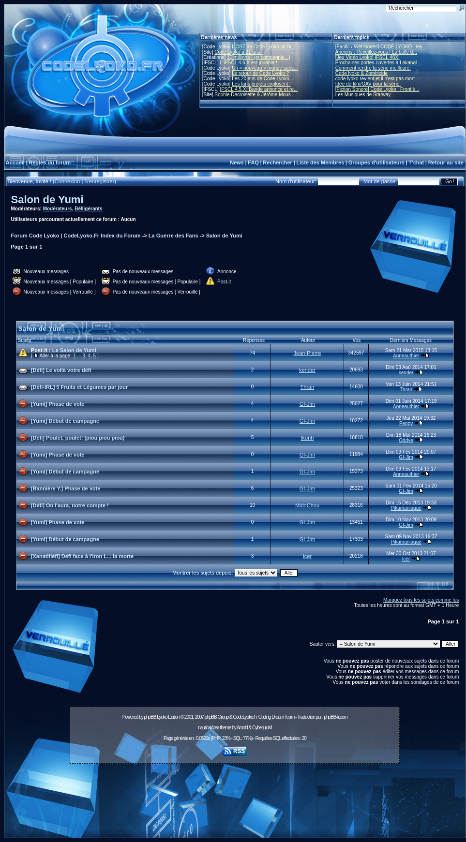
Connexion (67, 181)
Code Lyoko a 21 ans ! (238, 52)
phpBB (150, 717)
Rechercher (277, 162)
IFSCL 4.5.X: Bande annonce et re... (259, 89)
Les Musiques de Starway (363, 94)
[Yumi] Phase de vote (58, 404)
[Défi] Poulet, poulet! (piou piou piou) (78, 438)
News (237, 162)
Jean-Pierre (307, 353)
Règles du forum (50, 162)
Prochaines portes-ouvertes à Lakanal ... (378, 62)
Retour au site (446, 162)
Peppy (406, 423)
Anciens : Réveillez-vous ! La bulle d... (376, 52)
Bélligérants (88, 208)
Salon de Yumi (47, 199)
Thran (308, 387)
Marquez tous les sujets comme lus (421, 600)
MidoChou (307, 505)
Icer (307, 556)
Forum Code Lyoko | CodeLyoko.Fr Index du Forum (76, 235)
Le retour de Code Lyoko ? (260, 73)
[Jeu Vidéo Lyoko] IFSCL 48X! (367, 57)
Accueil (15, 162)
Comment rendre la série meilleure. (373, 68)
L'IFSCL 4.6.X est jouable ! (248, 62)
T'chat (416, 162)
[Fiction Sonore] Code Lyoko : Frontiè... (377, 89)
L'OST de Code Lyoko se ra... (263, 46)
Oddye (406, 440)
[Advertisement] (235, 803)
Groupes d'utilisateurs (376, 162)
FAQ (253, 162)
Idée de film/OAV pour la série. (368, 84)
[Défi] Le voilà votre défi (61, 370)
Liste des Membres (320, 162)
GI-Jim (307, 404)
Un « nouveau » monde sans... (265, 68)
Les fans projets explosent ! (261, 84)
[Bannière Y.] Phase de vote (65, 488)
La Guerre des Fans (173, 235)
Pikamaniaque (406, 508)
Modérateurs (57, 208)
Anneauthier (406, 355)
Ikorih (307, 438)
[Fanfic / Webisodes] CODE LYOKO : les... (380, 46)
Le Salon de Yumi (74, 350)
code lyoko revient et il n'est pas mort (375, 78)
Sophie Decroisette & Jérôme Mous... (254, 94)
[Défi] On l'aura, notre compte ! (70, 505)
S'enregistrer (99, 181)
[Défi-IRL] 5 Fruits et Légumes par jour (79, 387)
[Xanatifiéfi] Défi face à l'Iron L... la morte (82, 556)
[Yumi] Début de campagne (65, 421)
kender (307, 370)
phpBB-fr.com (335, 717)
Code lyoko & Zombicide (361, 73)
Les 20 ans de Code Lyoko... (262, 78)
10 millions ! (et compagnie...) (258, 57)
